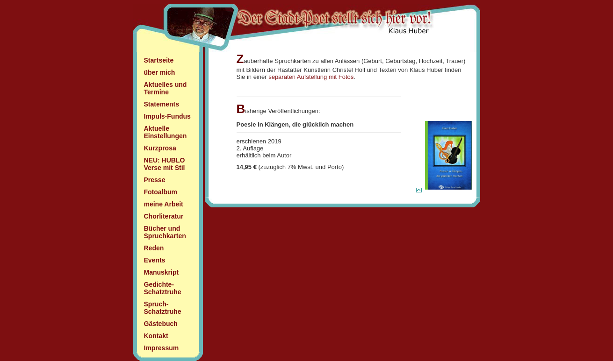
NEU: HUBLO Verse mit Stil (164, 163)
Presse (155, 180)
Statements (161, 104)
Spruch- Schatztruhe (162, 307)
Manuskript (161, 272)
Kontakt (156, 336)
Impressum (161, 348)
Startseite (159, 60)
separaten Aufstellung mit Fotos (310, 76)
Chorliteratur (164, 216)
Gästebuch (161, 323)
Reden (154, 248)
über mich (159, 72)
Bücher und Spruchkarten (165, 232)
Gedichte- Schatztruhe (162, 288)
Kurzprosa (160, 148)
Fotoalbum (161, 192)
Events (155, 260)
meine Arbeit (163, 204)
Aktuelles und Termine (165, 88)
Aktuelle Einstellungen (165, 132)
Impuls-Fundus (167, 116)
